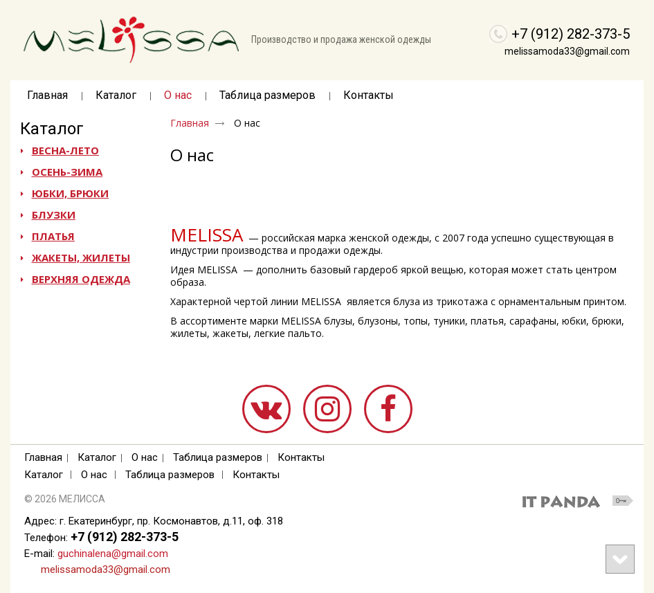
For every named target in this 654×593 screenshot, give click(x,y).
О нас (94, 474)
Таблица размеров (217, 457)
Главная (189, 122)
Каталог (52, 128)
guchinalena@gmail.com (112, 553)
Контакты (301, 457)
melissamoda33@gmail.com (567, 51)
